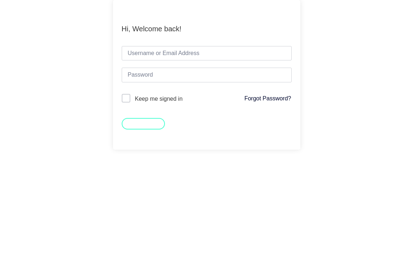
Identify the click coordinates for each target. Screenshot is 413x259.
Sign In (143, 123)
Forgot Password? (267, 98)
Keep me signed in (159, 99)
